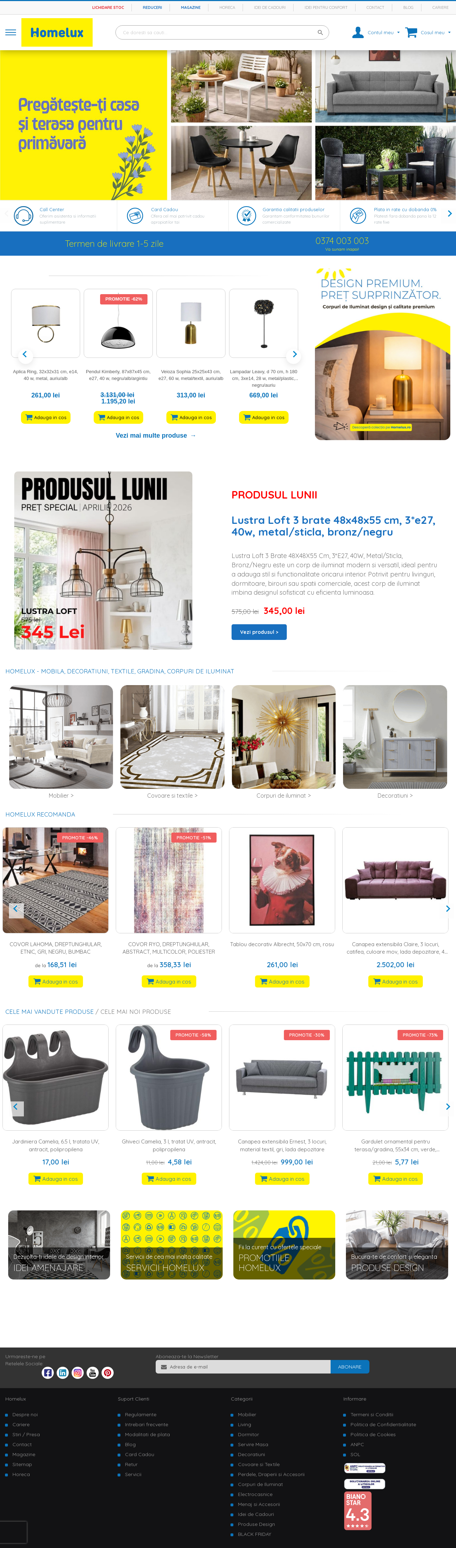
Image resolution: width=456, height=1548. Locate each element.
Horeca (227, 7)
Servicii (133, 1474)
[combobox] (222, 32)
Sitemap (22, 1464)
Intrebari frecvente (146, 1424)
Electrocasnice (255, 1494)
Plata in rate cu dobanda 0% (405, 209)
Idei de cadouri (270, 7)
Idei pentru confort (326, 7)
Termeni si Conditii (372, 1414)
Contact (375, 7)
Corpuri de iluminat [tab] (281, 795)
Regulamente (140, 1414)
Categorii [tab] (242, 1399)
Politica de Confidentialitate (383, 1424)
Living (244, 1424)
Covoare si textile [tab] (170, 795)
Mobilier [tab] (59, 795)
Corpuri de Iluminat (260, 1484)
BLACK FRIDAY (254, 1534)
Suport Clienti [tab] (133, 1399)
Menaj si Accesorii (259, 1504)
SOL (355, 1454)
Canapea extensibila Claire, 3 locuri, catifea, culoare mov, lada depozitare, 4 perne (398, 952)
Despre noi (25, 1414)
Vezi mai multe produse (151, 435)
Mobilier (247, 1414)
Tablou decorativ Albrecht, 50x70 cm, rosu (285, 944)
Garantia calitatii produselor (294, 209)
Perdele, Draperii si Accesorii (271, 1474)
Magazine (191, 7)
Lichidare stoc (108, 7)
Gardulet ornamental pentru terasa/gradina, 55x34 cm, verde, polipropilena (398, 1149)
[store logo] (57, 32)
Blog (408, 7)
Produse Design (256, 1524)
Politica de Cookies (373, 1434)
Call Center (52, 209)
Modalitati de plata (147, 1434)
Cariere (440, 7)
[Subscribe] (349, 1367)
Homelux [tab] (15, 1399)
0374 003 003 (342, 241)
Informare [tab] (354, 1399)
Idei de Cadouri (256, 1514)
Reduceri (152, 7)
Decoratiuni (251, 1454)
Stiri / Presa (26, 1434)
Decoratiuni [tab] (393, 795)
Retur (131, 1464)
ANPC (357, 1444)
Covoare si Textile (259, 1464)
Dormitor (248, 1434)
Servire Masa (253, 1444)
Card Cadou (164, 209)
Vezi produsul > (259, 632)
